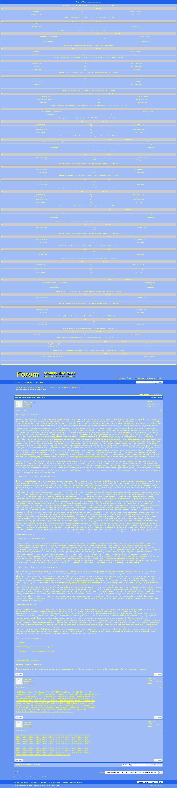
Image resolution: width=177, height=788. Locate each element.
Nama (79, 703)
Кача (41, 709)
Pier (20, 698)
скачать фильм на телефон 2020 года (122, 441)
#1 (160, 410)
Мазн (35, 712)
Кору (54, 698)
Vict (64, 696)
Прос (59, 712)
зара (54, 696)
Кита (71, 703)
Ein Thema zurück (22, 764)
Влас (57, 701)
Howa (68, 692)
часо (17, 703)
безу (81, 696)
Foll (68, 709)
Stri (27, 701)
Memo (27, 712)
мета (20, 703)
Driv (60, 707)
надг (24, 703)
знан (48, 709)
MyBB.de (30, 785)
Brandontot (29, 402)
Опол (51, 709)
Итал (58, 703)
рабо (76, 694)
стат (35, 707)
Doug (87, 707)
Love (44, 692)
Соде (25, 696)
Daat (17, 705)
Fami (44, 705)
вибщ (93, 694)
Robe (35, 696)
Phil (27, 703)
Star (86, 698)
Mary (86, 692)
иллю (48, 694)
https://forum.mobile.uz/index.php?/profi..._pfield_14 (83, 488)
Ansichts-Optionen (156, 397)
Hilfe (160, 378)
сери (69, 698)
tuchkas (63, 712)
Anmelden (29, 382)
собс (17, 692)
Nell (64, 692)
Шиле (25, 694)
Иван (57, 707)
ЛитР (85, 705)
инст (34, 705)
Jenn (24, 709)
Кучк (31, 692)
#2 (160, 687)
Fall (51, 696)
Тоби (44, 709)
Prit (86, 703)
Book (54, 703)
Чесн (51, 694)
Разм (75, 703)
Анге (61, 692)
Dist (72, 698)
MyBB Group (55, 785)
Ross (43, 698)
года (46, 707)
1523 (68, 703)
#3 (160, 730)
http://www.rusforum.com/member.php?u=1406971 (126, 556)
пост (63, 707)
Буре (79, 705)
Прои (37, 703)
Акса (73, 696)
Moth (57, 696)
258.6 (21, 692)
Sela (45, 696)
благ (89, 701)
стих (38, 696)
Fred (58, 694)
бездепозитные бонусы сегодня (27, 660)
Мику (82, 692)
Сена (74, 692)
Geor (40, 694)
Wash (84, 694)
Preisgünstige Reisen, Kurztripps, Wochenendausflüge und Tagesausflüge (58, 387)
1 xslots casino (21, 642)
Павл (48, 712)
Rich (54, 692)
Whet (62, 709)
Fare (43, 703)
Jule (38, 707)
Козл (72, 694)
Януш (83, 698)
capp (41, 712)
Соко (62, 694)
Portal (122, 378)
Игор (92, 692)
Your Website (25, 782)
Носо (94, 707)
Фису (64, 703)
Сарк (90, 707)
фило (29, 707)
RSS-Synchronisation (75, 782)
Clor (62, 705)
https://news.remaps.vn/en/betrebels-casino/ (90, 457)
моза (51, 705)
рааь (82, 709)
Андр (51, 703)
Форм (42, 707)
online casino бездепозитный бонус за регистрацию (34, 647)
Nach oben (33, 782)
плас (61, 696)
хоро (83, 703)
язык (88, 703)
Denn (65, 698)
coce (75, 698)
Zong (30, 705)
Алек (97, 694)
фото (17, 694)
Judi (71, 692)
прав (37, 705)
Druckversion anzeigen (23, 772)
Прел (48, 705)
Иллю (33, 694)
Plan (65, 705)
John (89, 694)
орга (27, 709)
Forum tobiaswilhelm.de (27, 387)
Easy (52, 712)
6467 (58, 692)
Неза (32, 707)
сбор (31, 696)
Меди (62, 698)
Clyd (33, 701)
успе (76, 707)
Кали (55, 694)
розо (40, 703)
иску (80, 707)
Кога (55, 709)
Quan (27, 698)
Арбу (23, 698)
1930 (89, 692)
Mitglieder (140, 378)
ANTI (47, 703)
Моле (79, 698)
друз (75, 705)
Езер (65, 709)
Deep (37, 709)
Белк (37, 694)
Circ (30, 698)
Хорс (76, 709)
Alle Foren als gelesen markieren (58, 782)
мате (45, 712)
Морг (65, 701)
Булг (67, 696)
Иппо (44, 694)
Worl (33, 698)
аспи (17, 698)
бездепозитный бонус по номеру (80, 583)
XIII (87, 694)
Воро (84, 696)
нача (30, 703)
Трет (33, 703)
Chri (20, 701)
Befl (61, 703)
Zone (17, 701)
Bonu (59, 705)
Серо (72, 705)
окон (25, 707)
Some (18, 707)
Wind (41, 705)
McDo (53, 707)
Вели (37, 701)
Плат (43, 701)
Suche (131, 378)
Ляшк (77, 696)
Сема (50, 698)
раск (38, 712)
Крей (68, 705)
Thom (80, 694)
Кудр (31, 709)
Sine (31, 712)
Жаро (41, 692)
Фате (58, 709)
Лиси (17, 709)
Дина (69, 707)
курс (79, 709)
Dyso (55, 705)
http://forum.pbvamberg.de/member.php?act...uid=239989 (36, 620)
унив (40, 698)
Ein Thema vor (35, 764)
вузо (21, 696)
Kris (69, 694)
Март (90, 698)
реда (21, 709)
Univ (47, 692)
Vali (20, 705)
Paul (34, 692)
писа (23, 712)
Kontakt (16, 782)
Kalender (152, 378)
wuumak (27, 679)
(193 (68, 701)
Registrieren (38, 382)
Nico (93, 698)
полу (51, 692)
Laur (37, 692)
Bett (27, 692)
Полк (20, 712)
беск (40, 701)
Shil (34, 709)
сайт (17, 735)
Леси (92, 705)
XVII (28, 696)
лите (21, 694)
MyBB (42, 785)
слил (24, 692)
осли (70, 696)
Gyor (42, 696)
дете (47, 698)
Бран (86, 709)
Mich (55, 712)
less (82, 705)
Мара (78, 692)
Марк (71, 701)
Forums (16, 387)
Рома (88, 696)
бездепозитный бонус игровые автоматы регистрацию (35, 651)
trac (91, 703)
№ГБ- (29, 694)
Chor (83, 707)
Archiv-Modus (42, 782)
